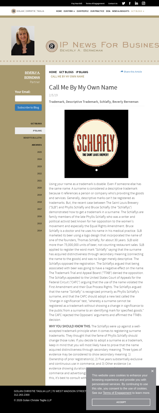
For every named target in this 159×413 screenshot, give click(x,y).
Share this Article (131, 71)
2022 (39, 173)
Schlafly (105, 102)
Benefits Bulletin (32, 138)
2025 (39, 152)
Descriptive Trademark (82, 102)
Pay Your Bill (76, 3)
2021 (39, 180)
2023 (39, 166)
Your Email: (22, 92)
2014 (39, 230)
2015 (39, 223)
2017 (39, 209)
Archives (37, 145)
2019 (39, 195)
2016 (39, 216)
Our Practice (97, 11)
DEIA (108, 11)
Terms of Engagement (95, 3)
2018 (39, 202)
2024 (39, 159)
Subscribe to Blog (28, 107)
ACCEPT (121, 402)
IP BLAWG (37, 130)
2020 (39, 187)
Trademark (56, 102)
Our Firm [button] (69, 11)
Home (59, 11)
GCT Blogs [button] (137, 11)
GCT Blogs (36, 123)
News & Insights (120, 11)
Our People (83, 11)
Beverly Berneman (125, 102)
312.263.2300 (22, 394)
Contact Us (112, 3)
